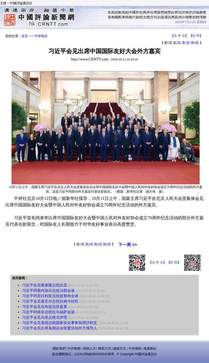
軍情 (125, 17)
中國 (132, 12)
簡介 (182, 17)
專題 (174, 17)
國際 (118, 17)
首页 (24, 36)
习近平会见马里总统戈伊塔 (44, 317)
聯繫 (189, 17)
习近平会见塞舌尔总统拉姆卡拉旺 (50, 301)
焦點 (125, 12)
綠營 (167, 12)
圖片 (132, 17)
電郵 (203, 17)
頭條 (118, 12)
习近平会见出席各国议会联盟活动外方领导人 (59, 328)
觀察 (203, 12)
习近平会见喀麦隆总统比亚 (44, 285)
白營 (174, 12)
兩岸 (146, 12)
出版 (160, 17)
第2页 (177, 43)
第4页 (195, 43)
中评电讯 (40, 36)
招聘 (196, 17)
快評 (189, 12)
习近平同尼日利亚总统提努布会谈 (50, 296)
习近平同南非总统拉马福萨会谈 (48, 312)
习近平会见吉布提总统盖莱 (44, 307)
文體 (146, 17)
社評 (182, 12)
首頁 (111, 12)
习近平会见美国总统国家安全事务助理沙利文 (59, 323)
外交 (139, 12)
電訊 (167, 17)
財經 (139, 17)
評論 (196, 12)
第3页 (186, 43)
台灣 (153, 12)
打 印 (196, 36)
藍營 (160, 12)
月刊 (153, 17)
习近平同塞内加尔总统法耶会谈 (48, 291)
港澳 (111, 17)
